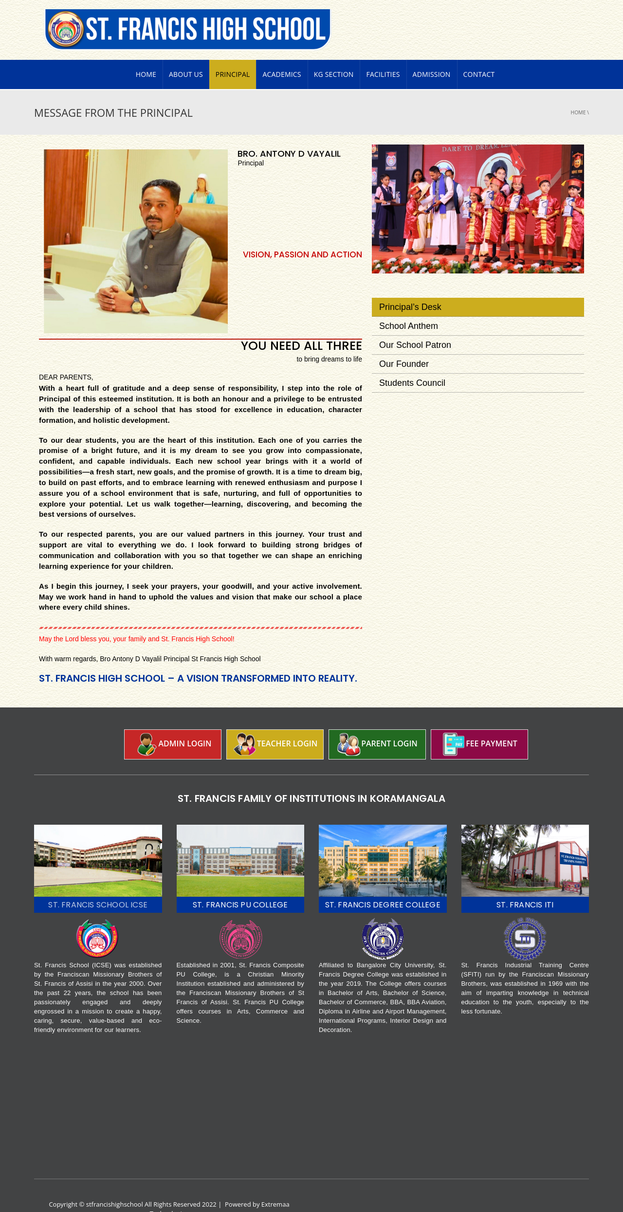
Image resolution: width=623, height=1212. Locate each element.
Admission (432, 55)
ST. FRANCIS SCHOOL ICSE (97, 886)
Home (146, 55)
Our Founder (404, 345)
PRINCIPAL (233, 55)
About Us (186, 55)
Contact (479, 55)
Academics (281, 55)
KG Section (334, 55)
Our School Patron (415, 326)
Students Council (412, 364)
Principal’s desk (410, 288)
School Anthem (408, 307)
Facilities (383, 55)
